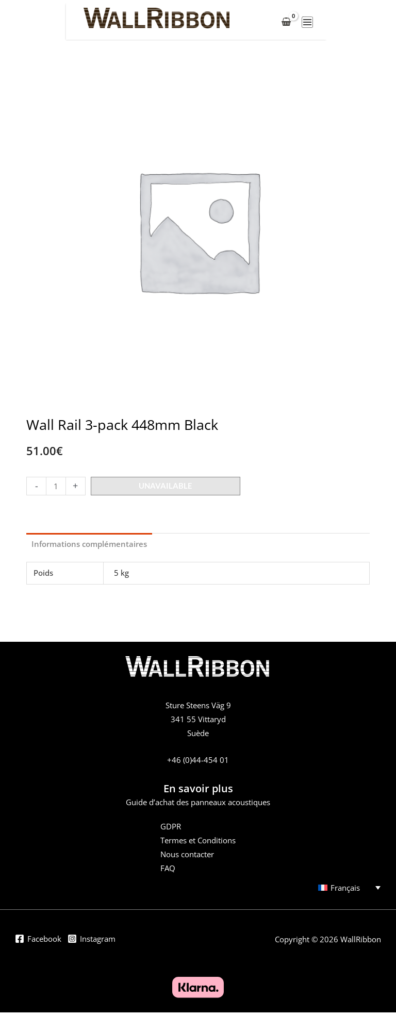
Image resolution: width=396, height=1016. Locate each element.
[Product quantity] (55, 489)
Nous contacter (187, 858)
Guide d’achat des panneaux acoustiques (198, 806)
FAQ (167, 872)
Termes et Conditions (198, 844)
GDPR (170, 830)
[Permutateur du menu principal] (368, 24)
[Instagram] (92, 944)
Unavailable (165, 489)
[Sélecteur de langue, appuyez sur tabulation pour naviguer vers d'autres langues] (344, 890)
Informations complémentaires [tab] (89, 547)
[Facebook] (38, 944)
